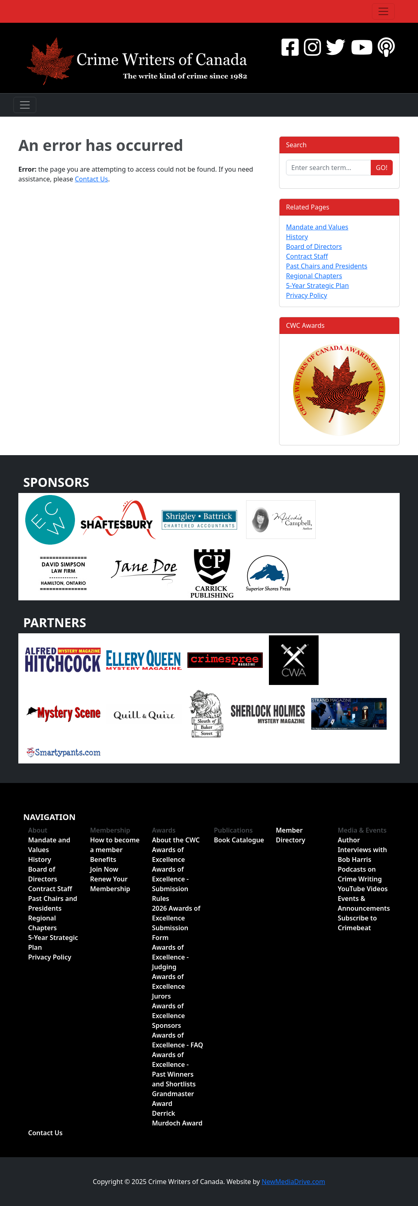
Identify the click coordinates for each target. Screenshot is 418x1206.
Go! (381, 167)
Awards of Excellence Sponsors (168, 1015)
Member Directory (290, 835)
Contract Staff (307, 256)
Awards (164, 830)
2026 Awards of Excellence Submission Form (176, 923)
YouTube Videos (363, 888)
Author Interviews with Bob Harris (362, 849)
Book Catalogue (239, 839)
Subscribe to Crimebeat (357, 923)
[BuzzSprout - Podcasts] (386, 47)
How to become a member (115, 844)
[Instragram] (312, 47)
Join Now (104, 869)
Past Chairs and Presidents (326, 266)
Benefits (103, 859)
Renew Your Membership (110, 884)
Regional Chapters (314, 275)
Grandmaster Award (173, 1098)
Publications (233, 830)
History (297, 236)
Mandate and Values (317, 226)
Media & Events (362, 830)
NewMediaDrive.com (293, 1181)
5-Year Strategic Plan (317, 285)
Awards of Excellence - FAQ (177, 1040)
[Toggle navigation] (383, 11)
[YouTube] (362, 47)
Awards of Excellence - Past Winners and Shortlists (174, 1069)
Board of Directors (314, 246)
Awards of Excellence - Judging (170, 957)
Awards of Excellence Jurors (168, 986)
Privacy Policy (306, 295)
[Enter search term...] (328, 167)
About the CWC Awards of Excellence (176, 849)
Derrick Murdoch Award (177, 1118)
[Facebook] (290, 47)
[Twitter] (335, 47)
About (37, 830)
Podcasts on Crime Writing (360, 874)
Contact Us (91, 178)
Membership (110, 830)
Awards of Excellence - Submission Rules (170, 884)
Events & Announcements (364, 903)
